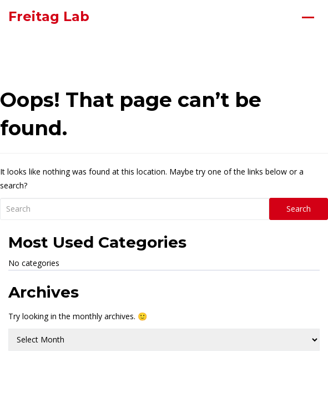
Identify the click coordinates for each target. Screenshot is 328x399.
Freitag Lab (48, 16)
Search (298, 208)
